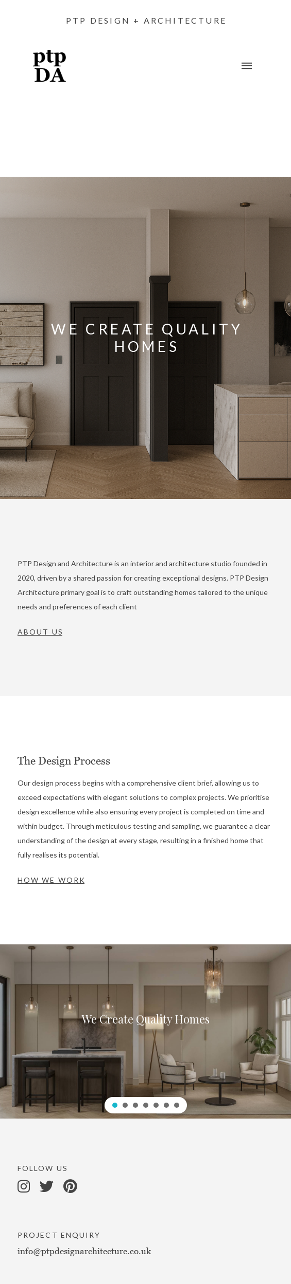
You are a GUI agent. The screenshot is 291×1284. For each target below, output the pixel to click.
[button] (114, 1105)
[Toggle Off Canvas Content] (246, 65)
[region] (145, 1031)
